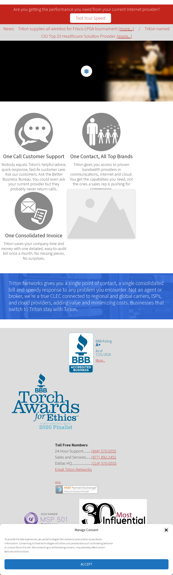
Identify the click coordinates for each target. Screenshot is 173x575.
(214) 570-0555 (104, 463)
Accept (86, 564)
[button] (166, 530)
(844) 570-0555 (103, 451)
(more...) (126, 28)
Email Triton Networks (73, 469)
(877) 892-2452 (103, 457)
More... (100, 360)
